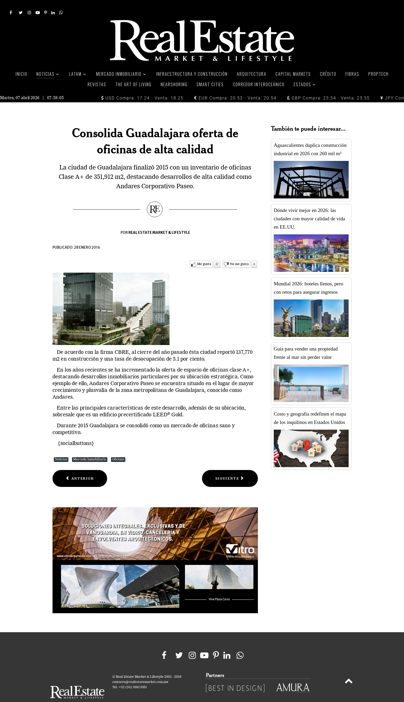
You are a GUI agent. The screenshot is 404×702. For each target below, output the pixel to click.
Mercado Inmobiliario (89, 447)
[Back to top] (348, 670)
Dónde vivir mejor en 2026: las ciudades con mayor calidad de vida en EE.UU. (309, 207)
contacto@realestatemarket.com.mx (140, 670)
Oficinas (118, 447)
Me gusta (204, 252)
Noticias (61, 447)
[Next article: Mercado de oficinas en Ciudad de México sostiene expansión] (230, 466)
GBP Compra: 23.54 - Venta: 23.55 (328, 86)
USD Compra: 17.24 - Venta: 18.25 (142, 86)
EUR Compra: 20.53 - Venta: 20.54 (235, 86)
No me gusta (239, 252)
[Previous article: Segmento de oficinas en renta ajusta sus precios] (80, 466)
